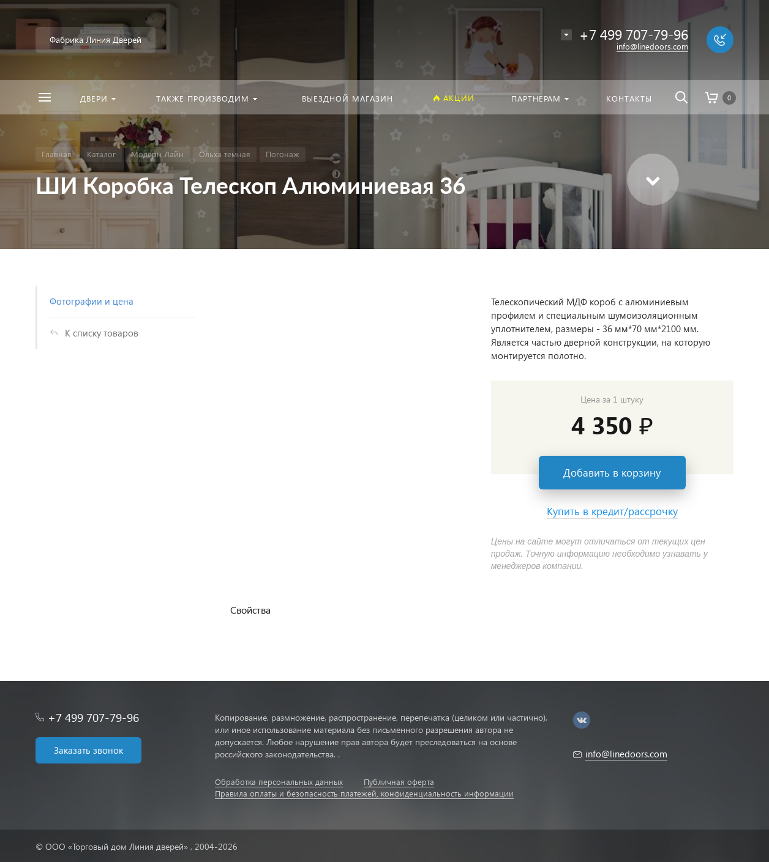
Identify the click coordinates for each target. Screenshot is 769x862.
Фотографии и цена (91, 301)
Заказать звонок (88, 750)
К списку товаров (101, 333)
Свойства (250, 609)
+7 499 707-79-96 (93, 717)
